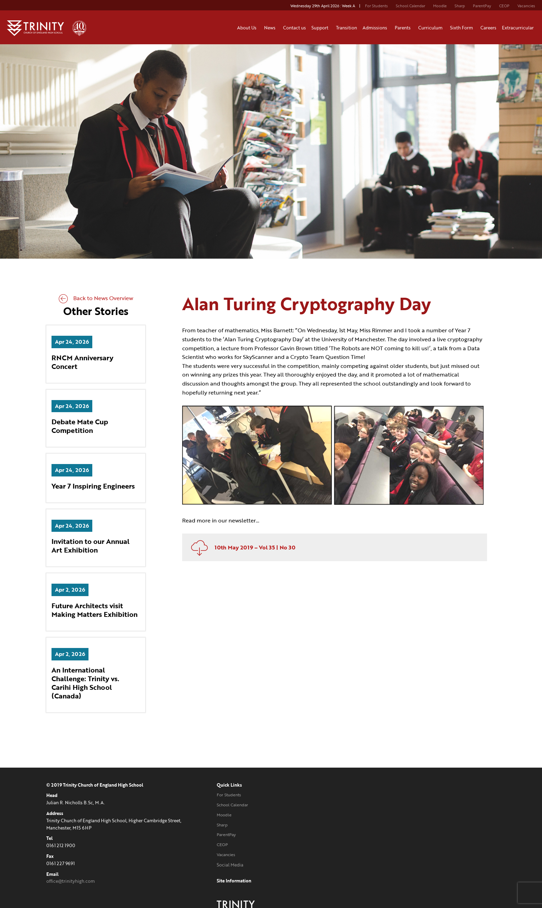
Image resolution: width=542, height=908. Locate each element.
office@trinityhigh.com (70, 881)
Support (320, 27)
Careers (488, 27)
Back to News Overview (96, 299)
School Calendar (410, 6)
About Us (248, 27)
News (271, 27)
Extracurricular (519, 27)
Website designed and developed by (418, 865)
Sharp (460, 6)
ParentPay (482, 6)
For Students (376, 6)
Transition (346, 27)
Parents (404, 27)
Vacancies (526, 6)
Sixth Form (462, 27)
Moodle (440, 6)
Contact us (294, 27)
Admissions (376, 27)
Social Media (215, 865)
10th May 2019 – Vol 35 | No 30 (243, 545)
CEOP (504, 6)
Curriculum (431, 27)
